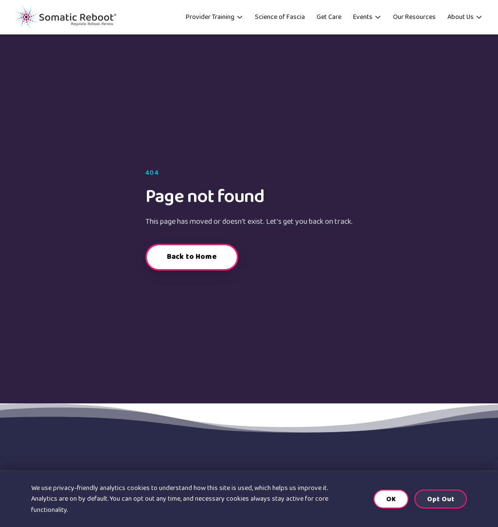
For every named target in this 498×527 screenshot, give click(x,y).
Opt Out (440, 499)
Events (367, 20)
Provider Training (214, 20)
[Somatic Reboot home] (72, 20)
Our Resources (414, 20)
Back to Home (192, 264)
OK (391, 499)
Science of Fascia (280, 20)
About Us (464, 20)
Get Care (329, 20)
